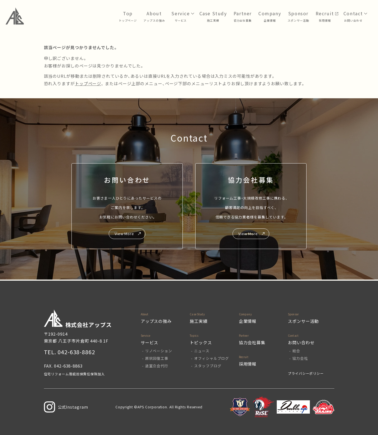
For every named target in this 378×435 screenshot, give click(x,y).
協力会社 (300, 358)
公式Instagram (66, 407)
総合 (296, 350)
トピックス (201, 342)
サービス (181, 20)
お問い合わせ (353, 20)
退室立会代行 (156, 365)
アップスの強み (154, 20)
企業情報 (270, 20)
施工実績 (198, 321)
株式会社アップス (78, 319)
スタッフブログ (207, 365)
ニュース (201, 350)
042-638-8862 (76, 352)
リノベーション (158, 350)
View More (124, 233)
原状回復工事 (156, 358)
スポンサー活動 (298, 20)
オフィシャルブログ (211, 358)
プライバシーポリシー (306, 373)
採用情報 (325, 20)
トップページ (128, 20)
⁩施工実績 (213, 20)
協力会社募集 (243, 20)
